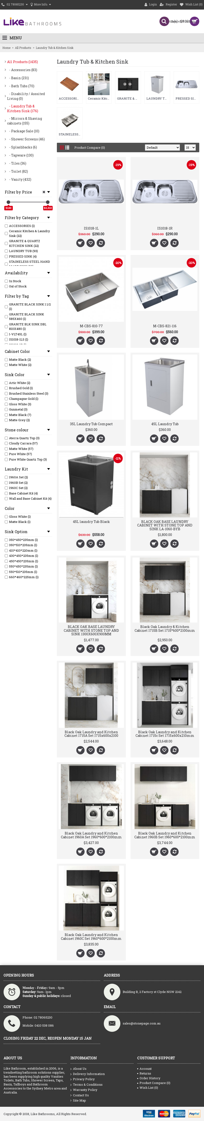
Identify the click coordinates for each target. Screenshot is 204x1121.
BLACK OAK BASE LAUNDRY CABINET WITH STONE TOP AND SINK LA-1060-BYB (164, 525)
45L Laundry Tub (165, 424)
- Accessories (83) (22, 70)
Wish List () (147, 1087)
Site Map (78, 1100)
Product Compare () (153, 1083)
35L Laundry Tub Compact (91, 424)
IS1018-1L (91, 228)
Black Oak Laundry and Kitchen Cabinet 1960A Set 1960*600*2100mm (91, 835)
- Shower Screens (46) (26, 139)
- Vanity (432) (19, 179)
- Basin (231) (18, 78)
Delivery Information (87, 1074)
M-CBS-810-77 (91, 326)
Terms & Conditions (86, 1084)
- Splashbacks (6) (22, 147)
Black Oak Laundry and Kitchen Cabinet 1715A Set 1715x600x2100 (91, 734)
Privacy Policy (82, 1079)
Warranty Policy (83, 1090)
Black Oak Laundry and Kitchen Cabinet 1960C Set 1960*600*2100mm (91, 936)
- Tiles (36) (16, 163)
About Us (78, 1068)
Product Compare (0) (89, 147)
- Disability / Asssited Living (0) (26, 96)
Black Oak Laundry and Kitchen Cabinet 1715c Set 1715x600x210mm (165, 734)
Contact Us (79, 1095)
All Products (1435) (22, 62)
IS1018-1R (164, 228)
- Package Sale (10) (23, 131)
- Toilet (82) (17, 171)
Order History (148, 1078)
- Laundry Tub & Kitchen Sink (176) (22, 108)
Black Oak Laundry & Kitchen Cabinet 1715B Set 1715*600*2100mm (165, 628)
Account (144, 1068)
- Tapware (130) (20, 155)
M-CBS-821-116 (165, 326)
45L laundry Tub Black (91, 521)
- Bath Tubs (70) (20, 86)
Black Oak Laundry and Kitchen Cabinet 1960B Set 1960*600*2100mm (164, 835)
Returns (144, 1073)
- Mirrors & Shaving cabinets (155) (24, 120)
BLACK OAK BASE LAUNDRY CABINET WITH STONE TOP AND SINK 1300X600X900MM (91, 630)
